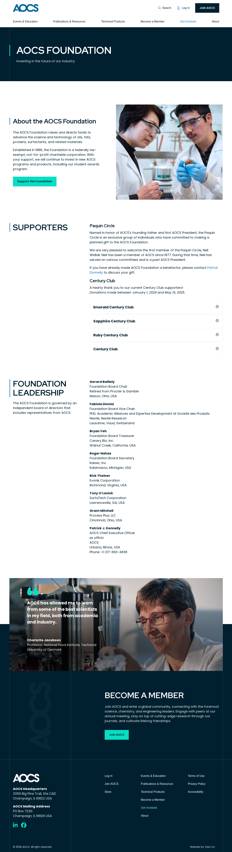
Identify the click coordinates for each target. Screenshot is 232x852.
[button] (164, 8)
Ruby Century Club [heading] (110, 335)
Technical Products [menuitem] (113, 21)
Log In (186, 7)
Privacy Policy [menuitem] (197, 783)
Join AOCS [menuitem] (207, 8)
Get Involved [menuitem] (188, 21)
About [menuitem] (215, 21)
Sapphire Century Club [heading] (114, 321)
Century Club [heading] (105, 349)
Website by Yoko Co (202, 847)
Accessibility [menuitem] (195, 791)
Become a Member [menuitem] (153, 21)
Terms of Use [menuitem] (196, 775)
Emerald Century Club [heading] (113, 307)
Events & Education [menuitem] (25, 21)
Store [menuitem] (108, 791)
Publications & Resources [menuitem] (69, 21)
